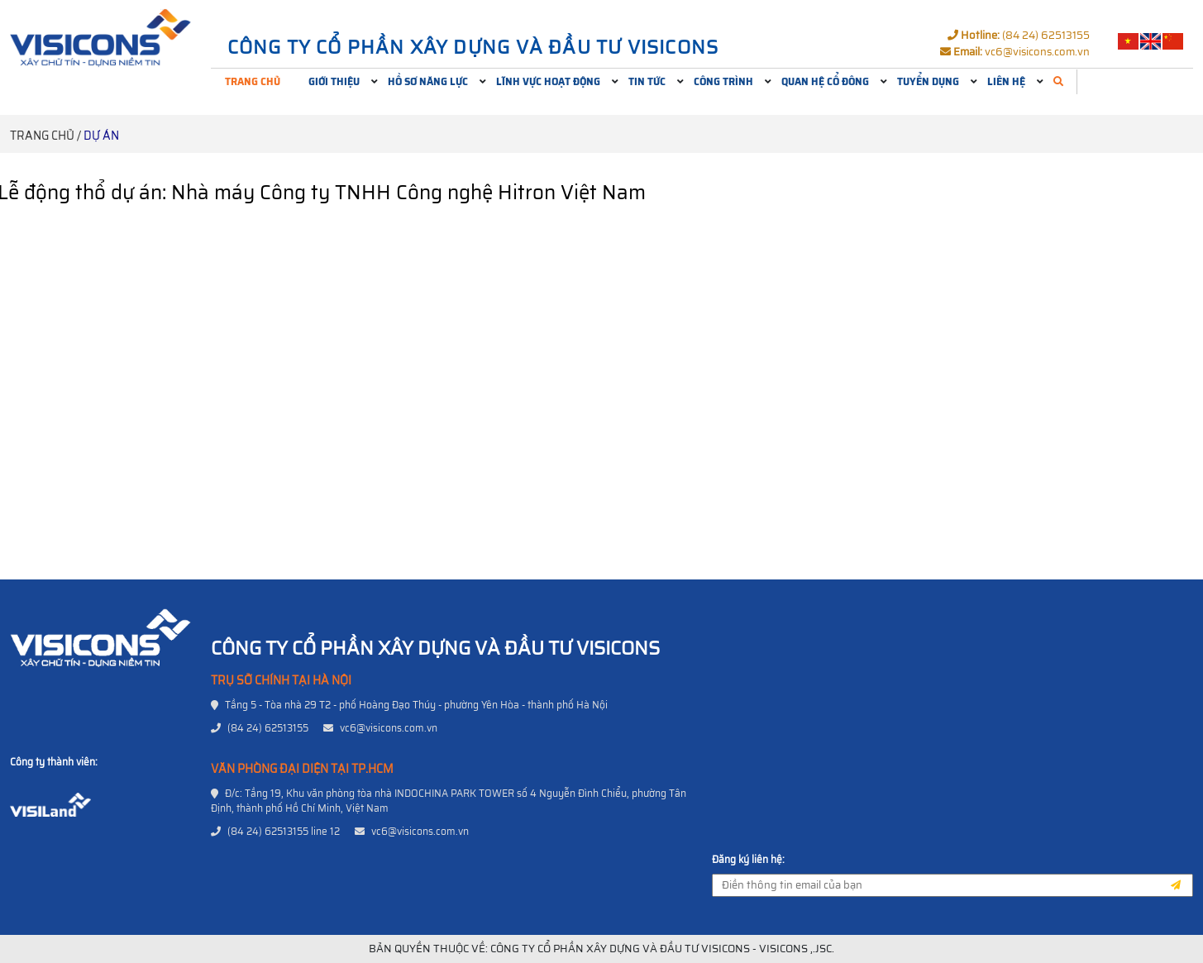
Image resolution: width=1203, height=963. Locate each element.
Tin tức (647, 81)
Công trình (723, 81)
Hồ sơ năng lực (428, 81)
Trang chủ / (45, 135)
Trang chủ (252, 81)
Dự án (101, 135)
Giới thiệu (334, 81)
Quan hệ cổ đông (825, 81)
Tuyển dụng (928, 81)
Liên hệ (1006, 81)
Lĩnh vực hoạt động (548, 81)
